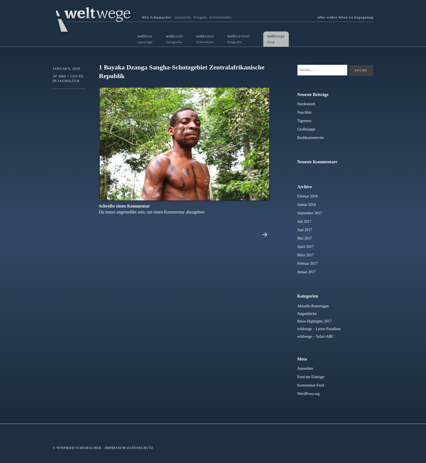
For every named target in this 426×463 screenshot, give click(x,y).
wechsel (238, 39)
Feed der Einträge (310, 377)
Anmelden (305, 368)
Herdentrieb (306, 104)
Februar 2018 (307, 196)
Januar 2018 (306, 205)
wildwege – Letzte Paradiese (319, 329)
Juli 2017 (304, 221)
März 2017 (305, 255)
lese (145, 39)
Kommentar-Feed (310, 385)
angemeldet (127, 212)
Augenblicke (307, 314)
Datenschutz (140, 448)
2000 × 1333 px (70, 76)
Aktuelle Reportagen (313, 306)
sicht (174, 39)
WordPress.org (308, 394)
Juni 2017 (304, 230)
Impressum (115, 448)
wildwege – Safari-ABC (315, 336)
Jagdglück (69, 81)
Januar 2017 (306, 272)
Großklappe (306, 129)
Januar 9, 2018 (66, 69)
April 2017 (305, 247)
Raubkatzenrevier (310, 138)
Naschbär (304, 112)
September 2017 (309, 213)
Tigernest (304, 121)
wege (276, 39)
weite (205, 39)
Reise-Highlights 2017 (314, 321)
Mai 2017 (304, 238)
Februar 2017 (307, 263)
